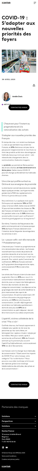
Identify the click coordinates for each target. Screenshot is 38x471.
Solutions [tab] (6, 416)
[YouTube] (3, 448)
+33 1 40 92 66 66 (9, 442)
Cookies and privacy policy (10, 459)
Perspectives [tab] (7, 421)
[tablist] (19, 435)
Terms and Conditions (9, 456)
